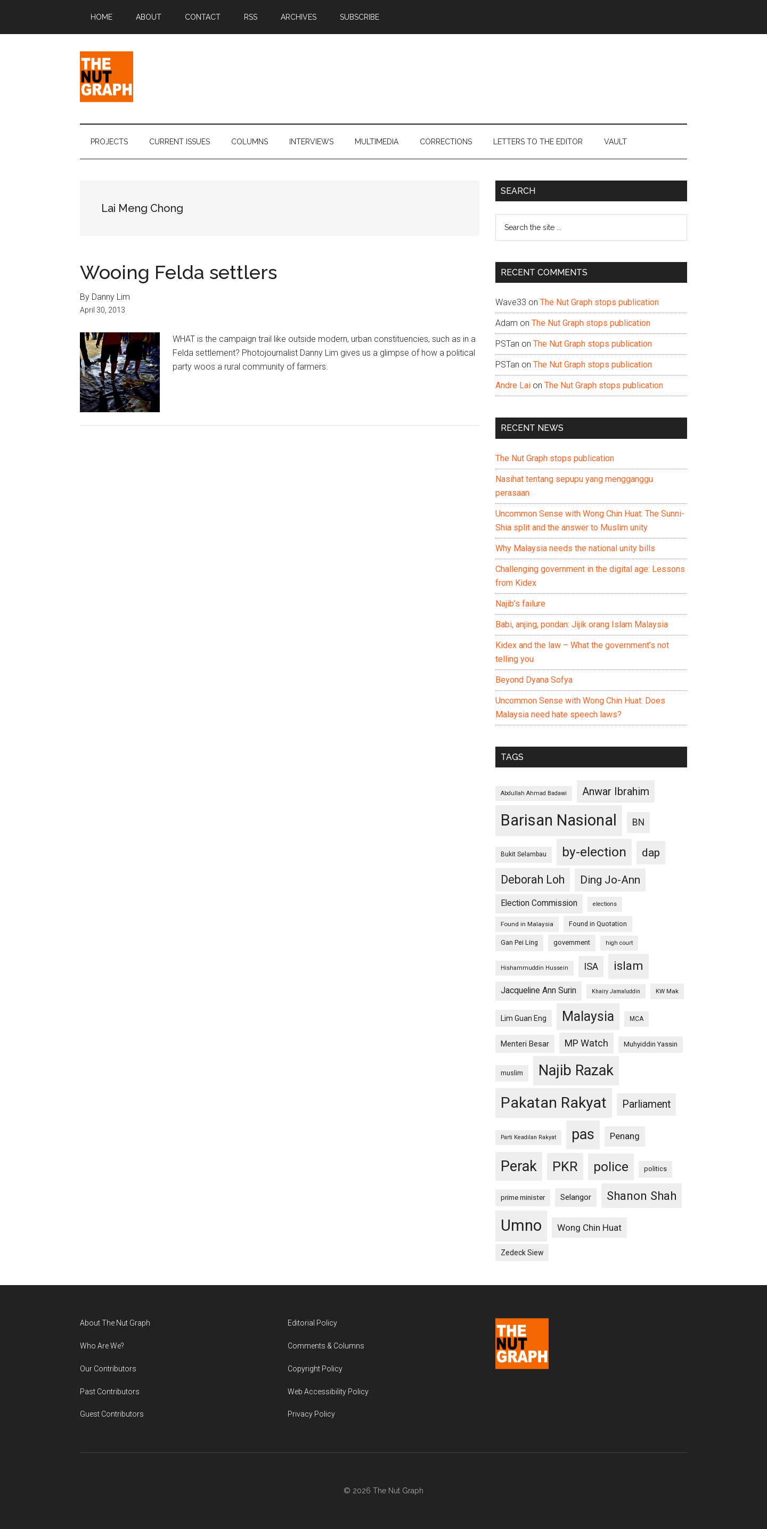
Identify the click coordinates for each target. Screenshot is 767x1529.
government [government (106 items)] (571, 942)
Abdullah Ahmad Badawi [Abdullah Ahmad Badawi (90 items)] (534, 793)
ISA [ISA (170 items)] (591, 966)
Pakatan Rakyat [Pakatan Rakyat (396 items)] (554, 1102)
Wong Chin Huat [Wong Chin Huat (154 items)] (589, 1227)
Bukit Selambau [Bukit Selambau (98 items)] (523, 854)
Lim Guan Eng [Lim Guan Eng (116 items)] (523, 1018)
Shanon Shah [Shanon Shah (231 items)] (641, 1196)
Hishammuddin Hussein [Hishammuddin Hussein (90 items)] (534, 967)
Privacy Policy (311, 1414)
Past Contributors (110, 1391)
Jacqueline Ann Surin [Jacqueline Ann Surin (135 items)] (538, 990)
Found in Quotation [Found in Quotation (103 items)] (598, 924)
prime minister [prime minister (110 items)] (523, 1197)
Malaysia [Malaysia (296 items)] (588, 1016)
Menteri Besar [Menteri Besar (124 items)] (525, 1044)
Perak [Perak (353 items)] (519, 1166)
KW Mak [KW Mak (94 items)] (667, 991)
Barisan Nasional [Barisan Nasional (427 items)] (559, 820)
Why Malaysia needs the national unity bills (575, 548)
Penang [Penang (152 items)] (625, 1136)
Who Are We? (102, 1346)
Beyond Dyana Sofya (534, 680)
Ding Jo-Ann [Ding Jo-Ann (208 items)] (610, 879)
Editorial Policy (312, 1323)
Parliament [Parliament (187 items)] (646, 1104)
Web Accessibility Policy (328, 1391)
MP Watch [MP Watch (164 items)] (586, 1043)
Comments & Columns (326, 1346)
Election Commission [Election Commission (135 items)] (539, 903)
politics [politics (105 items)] (655, 1169)
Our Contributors (108, 1368)
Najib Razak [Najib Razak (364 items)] (576, 1070)
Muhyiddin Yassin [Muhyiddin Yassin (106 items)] (651, 1044)
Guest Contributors (112, 1414)
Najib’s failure (520, 604)
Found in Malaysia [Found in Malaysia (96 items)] (527, 924)
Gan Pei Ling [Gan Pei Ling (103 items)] (519, 942)
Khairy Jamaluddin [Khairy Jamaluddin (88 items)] (616, 991)
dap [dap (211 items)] (651, 852)
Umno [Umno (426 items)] (521, 1225)
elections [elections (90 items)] (605, 904)
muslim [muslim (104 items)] (512, 1073)
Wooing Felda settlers (178, 272)
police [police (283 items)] (611, 1166)
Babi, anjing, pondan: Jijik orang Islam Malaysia (581, 624)
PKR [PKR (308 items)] (565, 1166)
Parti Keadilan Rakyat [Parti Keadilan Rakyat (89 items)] (528, 1137)
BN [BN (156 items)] (638, 822)
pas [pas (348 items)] (583, 1134)
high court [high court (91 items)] (619, 942)
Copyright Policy (315, 1368)
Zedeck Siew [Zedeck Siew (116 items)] (522, 1252)
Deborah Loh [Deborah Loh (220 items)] (533, 879)
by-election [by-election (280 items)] (594, 852)
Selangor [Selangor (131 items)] (575, 1197)
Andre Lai (513, 385)
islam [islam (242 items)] (628, 966)
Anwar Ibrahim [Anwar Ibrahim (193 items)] (615, 791)
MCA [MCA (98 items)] (636, 1019)
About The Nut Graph (115, 1323)
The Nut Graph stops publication (599, 302)
